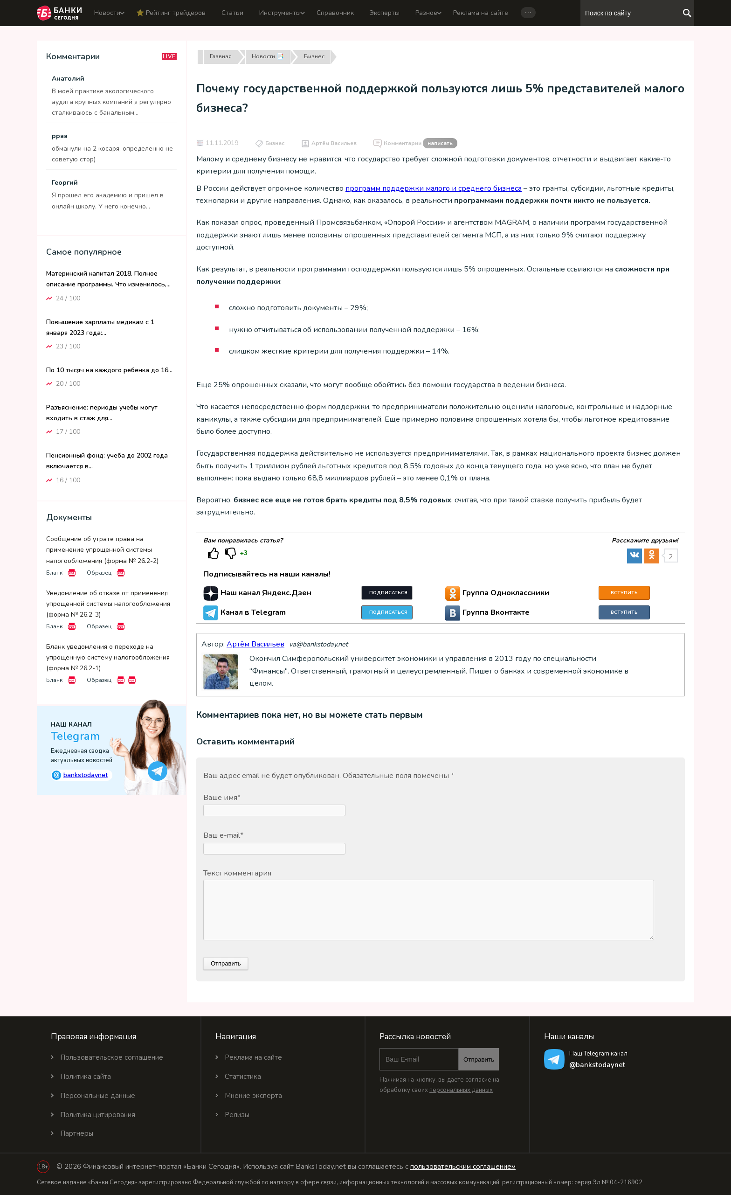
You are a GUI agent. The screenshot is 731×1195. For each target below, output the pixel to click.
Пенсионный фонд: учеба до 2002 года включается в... (107, 461)
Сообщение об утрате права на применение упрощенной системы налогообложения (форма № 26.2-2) (102, 550)
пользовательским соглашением (463, 1166)
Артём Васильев (334, 143)
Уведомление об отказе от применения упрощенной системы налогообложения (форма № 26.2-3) (108, 604)
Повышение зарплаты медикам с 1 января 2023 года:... (100, 327)
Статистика (243, 1076)
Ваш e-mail (223, 835)
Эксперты (385, 12)
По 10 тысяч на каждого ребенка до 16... (109, 370)
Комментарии (420, 143)
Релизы (237, 1114)
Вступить (624, 593)
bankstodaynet (80, 775)
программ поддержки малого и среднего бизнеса (433, 188)
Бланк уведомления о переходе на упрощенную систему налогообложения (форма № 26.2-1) (108, 657)
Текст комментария (237, 873)
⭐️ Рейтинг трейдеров (171, 12)
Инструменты (280, 12)
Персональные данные (97, 1095)
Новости (107, 12)
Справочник (335, 12)
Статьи (232, 12)
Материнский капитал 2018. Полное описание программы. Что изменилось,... (108, 279)
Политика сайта (85, 1076)
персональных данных (461, 1090)
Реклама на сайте (480, 12)
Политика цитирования (97, 1114)
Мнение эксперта (253, 1095)
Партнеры (76, 1133)
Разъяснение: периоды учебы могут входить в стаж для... (102, 413)
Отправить (478, 1059)
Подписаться (388, 593)
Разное (426, 12)
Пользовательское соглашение (111, 1057)
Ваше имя (222, 797)
